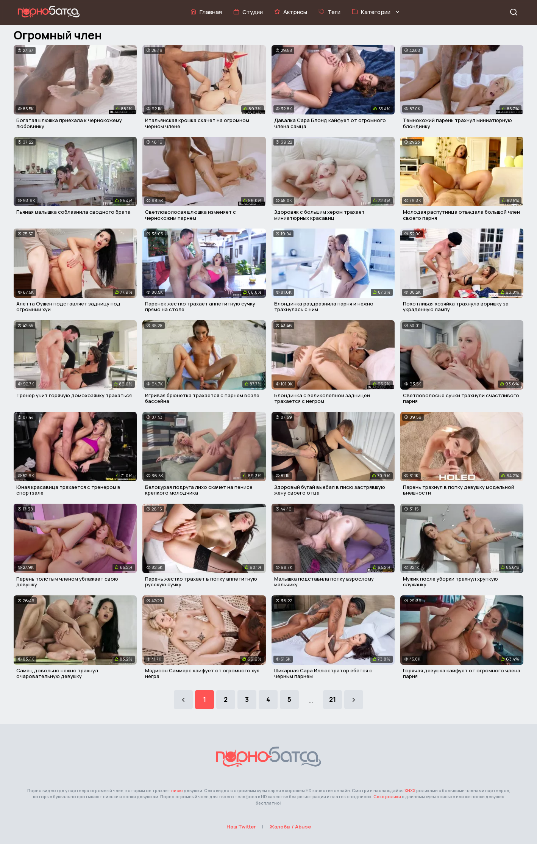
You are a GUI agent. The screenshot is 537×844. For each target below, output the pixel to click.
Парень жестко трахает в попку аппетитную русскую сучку (201, 581)
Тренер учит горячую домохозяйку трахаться (74, 395)
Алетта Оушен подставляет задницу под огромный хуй (68, 306)
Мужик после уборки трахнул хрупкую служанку (450, 581)
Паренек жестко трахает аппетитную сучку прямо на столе (200, 306)
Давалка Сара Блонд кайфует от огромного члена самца (330, 123)
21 (332, 699)
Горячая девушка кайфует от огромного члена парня (461, 673)
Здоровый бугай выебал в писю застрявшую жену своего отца (329, 490)
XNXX (409, 790)
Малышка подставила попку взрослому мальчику (324, 581)
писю (177, 790)
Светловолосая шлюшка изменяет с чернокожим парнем (190, 214)
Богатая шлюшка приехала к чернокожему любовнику (69, 123)
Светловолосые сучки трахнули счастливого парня (461, 398)
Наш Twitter (241, 826)
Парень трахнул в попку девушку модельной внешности (458, 490)
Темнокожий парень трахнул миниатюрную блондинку (457, 123)
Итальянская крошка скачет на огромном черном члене (197, 123)
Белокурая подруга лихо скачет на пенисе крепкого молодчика (199, 490)
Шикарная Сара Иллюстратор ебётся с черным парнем (323, 673)
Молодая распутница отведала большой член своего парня (461, 214)
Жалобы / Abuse (290, 826)
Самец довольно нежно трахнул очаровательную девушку (57, 673)
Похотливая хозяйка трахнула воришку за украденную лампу (456, 306)
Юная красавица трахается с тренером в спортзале (68, 490)
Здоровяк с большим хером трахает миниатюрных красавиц (319, 214)
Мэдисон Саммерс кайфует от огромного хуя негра (202, 673)
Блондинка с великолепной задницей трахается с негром (322, 398)
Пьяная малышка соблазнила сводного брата (73, 211)
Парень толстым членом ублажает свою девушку (67, 581)
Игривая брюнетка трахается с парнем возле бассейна (202, 398)
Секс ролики (387, 796)
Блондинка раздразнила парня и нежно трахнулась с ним (323, 306)
